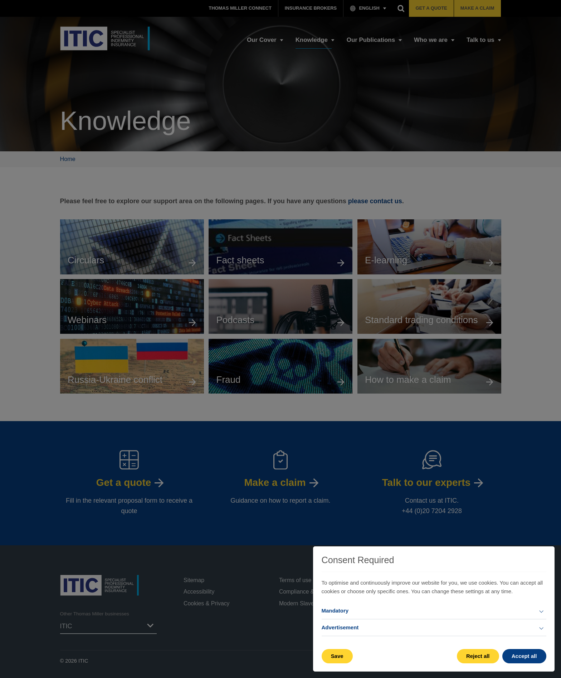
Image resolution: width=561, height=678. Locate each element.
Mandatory (335, 611)
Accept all (524, 656)
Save (337, 656)
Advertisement (340, 627)
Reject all (478, 656)
